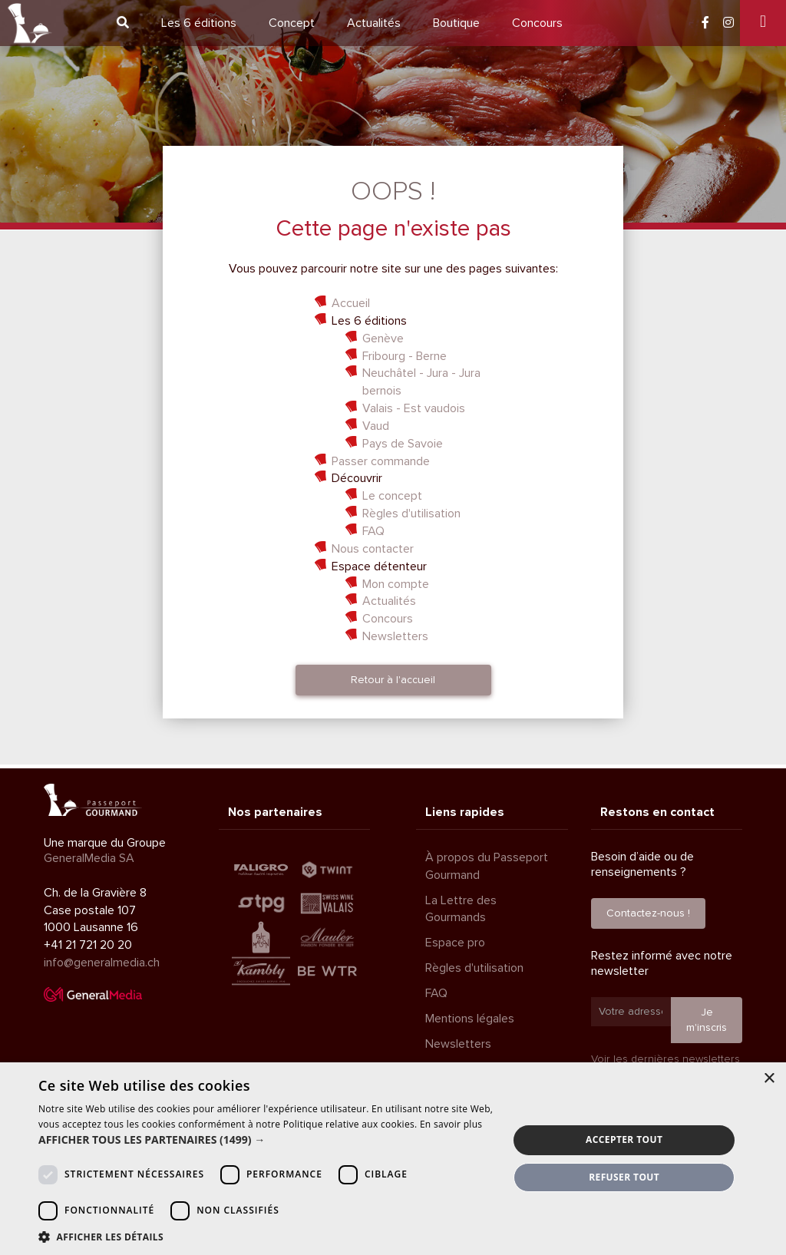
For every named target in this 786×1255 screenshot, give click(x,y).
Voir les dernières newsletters (665, 1058)
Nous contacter (373, 548)
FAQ (373, 531)
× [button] (768, 1079)
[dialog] (393, 1158)
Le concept (392, 496)
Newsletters (395, 636)
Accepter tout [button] (624, 1139)
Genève (383, 338)
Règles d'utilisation (411, 513)
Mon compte (395, 584)
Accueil (351, 303)
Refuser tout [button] (624, 1177)
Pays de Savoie (402, 443)
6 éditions (198, 23)
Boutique (456, 23)
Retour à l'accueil (393, 679)
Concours (537, 23)
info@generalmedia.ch (102, 962)
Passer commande (381, 461)
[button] (266, 1140)
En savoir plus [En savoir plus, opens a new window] (451, 1124)
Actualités (374, 23)
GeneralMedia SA (89, 858)
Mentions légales (469, 1018)
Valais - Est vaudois (413, 408)
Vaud (375, 426)
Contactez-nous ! (648, 913)
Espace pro (455, 942)
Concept (292, 23)
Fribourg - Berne (404, 356)
